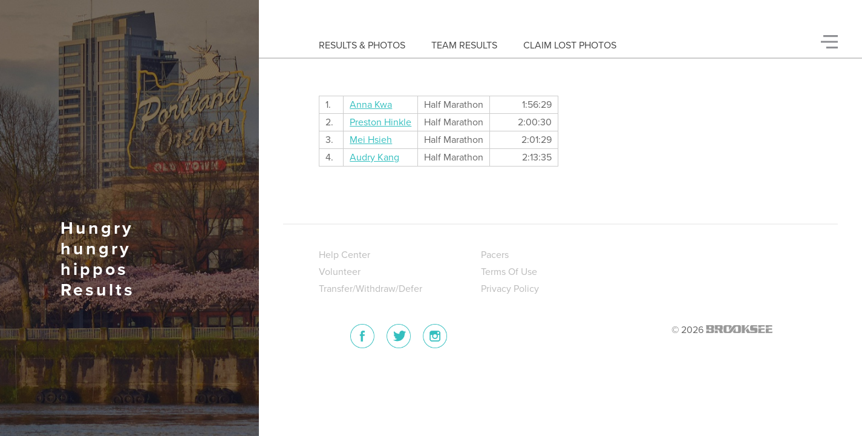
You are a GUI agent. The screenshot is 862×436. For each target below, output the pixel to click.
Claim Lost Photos (569, 45)
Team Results (464, 45)
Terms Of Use (509, 272)
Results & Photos (362, 45)
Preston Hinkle (380, 122)
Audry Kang (374, 157)
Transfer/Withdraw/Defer (370, 289)
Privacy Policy (510, 289)
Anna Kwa (371, 105)
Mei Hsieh (371, 140)
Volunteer (340, 272)
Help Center (344, 255)
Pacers (495, 255)
